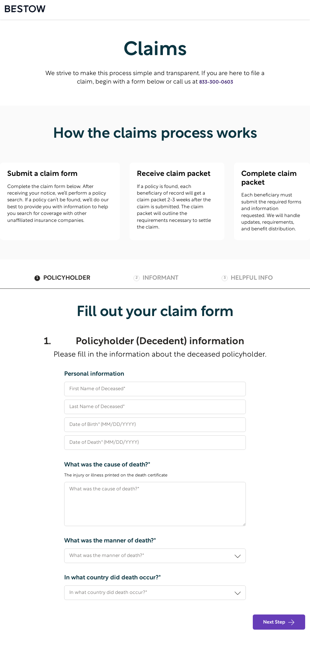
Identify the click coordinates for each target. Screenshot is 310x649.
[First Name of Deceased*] (155, 391)
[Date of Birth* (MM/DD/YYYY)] (155, 427)
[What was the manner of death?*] (155, 556)
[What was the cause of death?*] (155, 504)
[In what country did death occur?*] (155, 593)
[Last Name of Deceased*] (155, 409)
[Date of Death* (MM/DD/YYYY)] (155, 445)
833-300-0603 (216, 82)
